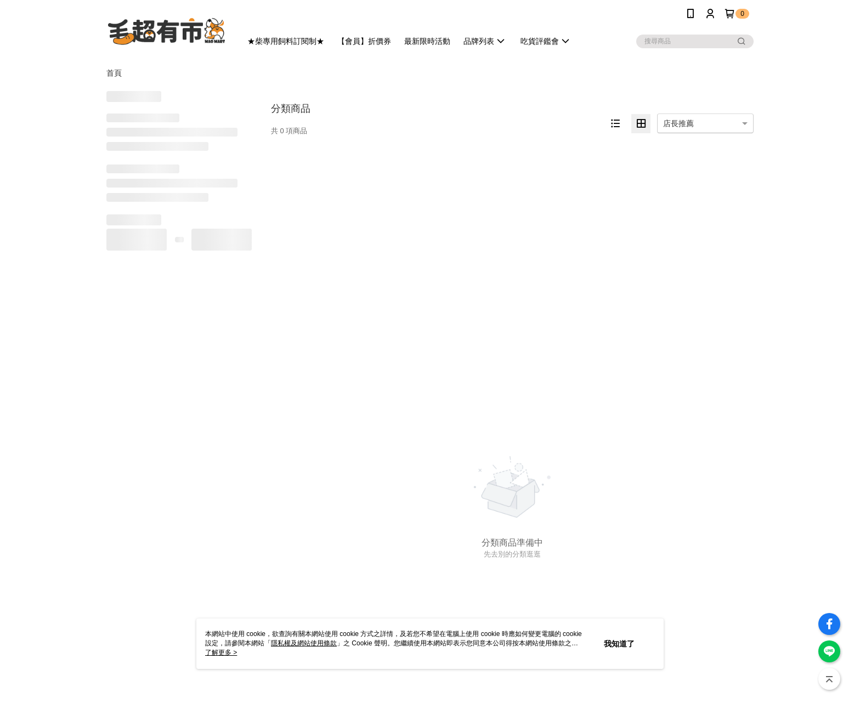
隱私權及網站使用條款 (304, 643)
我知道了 (619, 643)
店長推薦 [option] (678, 123)
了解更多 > (221, 652)
